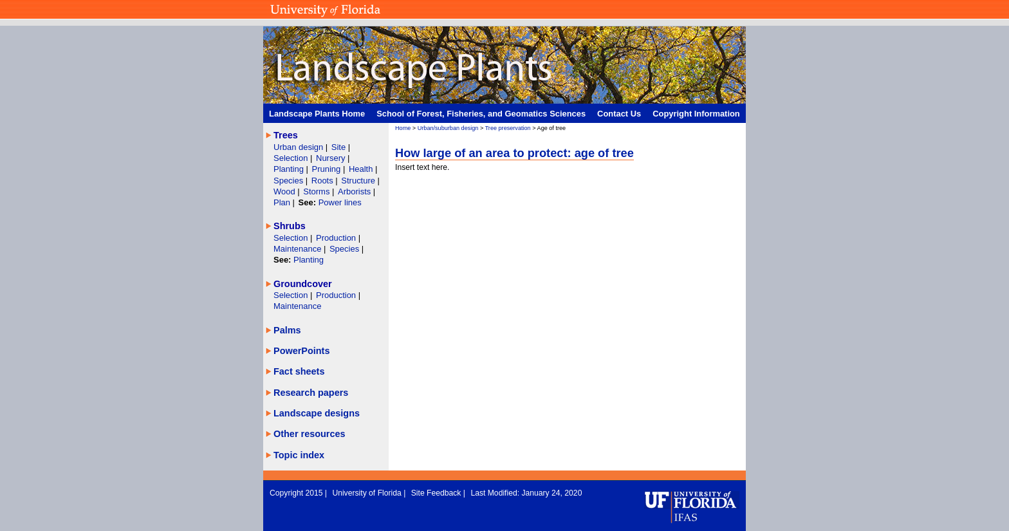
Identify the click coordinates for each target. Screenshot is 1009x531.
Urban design (299, 147)
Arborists (354, 191)
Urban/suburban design (448, 128)
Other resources (309, 434)
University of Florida (367, 493)
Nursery (330, 158)
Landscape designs (316, 413)
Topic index (298, 455)
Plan (281, 202)
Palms (287, 330)
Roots (323, 180)
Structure (359, 180)
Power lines (340, 202)
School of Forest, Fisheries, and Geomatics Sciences (481, 113)
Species (289, 180)
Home (403, 128)
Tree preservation (508, 128)
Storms (317, 191)
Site (339, 147)
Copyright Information (696, 113)
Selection (291, 158)
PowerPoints (301, 351)
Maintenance (298, 249)
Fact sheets (298, 371)
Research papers (310, 392)
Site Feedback (437, 493)
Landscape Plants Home (317, 113)
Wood (285, 191)
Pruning (327, 169)
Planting (289, 169)
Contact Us (619, 113)
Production (337, 238)
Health (361, 169)
